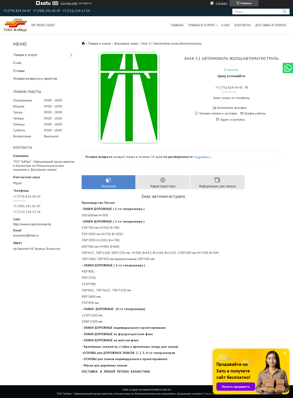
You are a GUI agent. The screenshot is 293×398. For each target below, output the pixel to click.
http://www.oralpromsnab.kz (32, 224)
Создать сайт (69, 3)
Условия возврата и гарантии (35, 78)
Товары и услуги (201, 25)
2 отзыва (221, 3)
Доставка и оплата (270, 25)
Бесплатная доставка (231, 108)
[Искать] (284, 11)
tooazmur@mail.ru (26, 235)
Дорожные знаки (126, 43)
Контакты (243, 25)
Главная (177, 25)
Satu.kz (166, 389)
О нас (225, 25)
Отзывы (19, 71)
